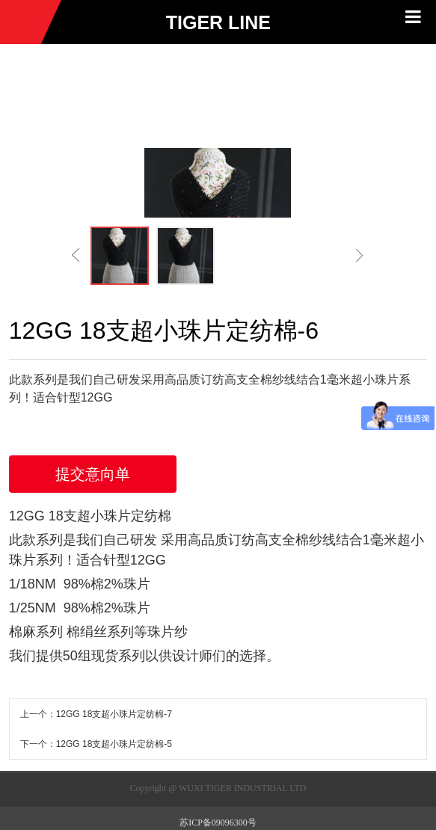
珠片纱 (167, 631)
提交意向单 (92, 474)
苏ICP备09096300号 (218, 822)
